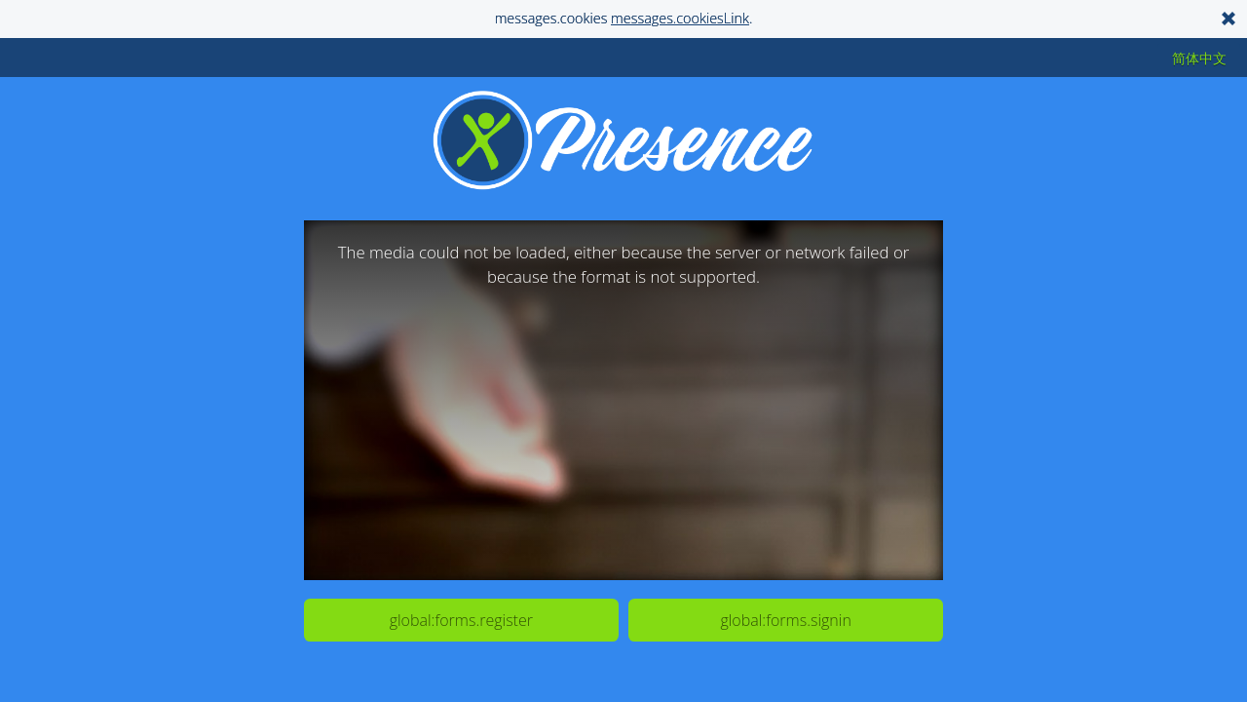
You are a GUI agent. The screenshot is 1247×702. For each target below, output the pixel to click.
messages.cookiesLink (680, 18)
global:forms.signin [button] (785, 620)
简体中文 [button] (1199, 58)
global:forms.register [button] (461, 620)
